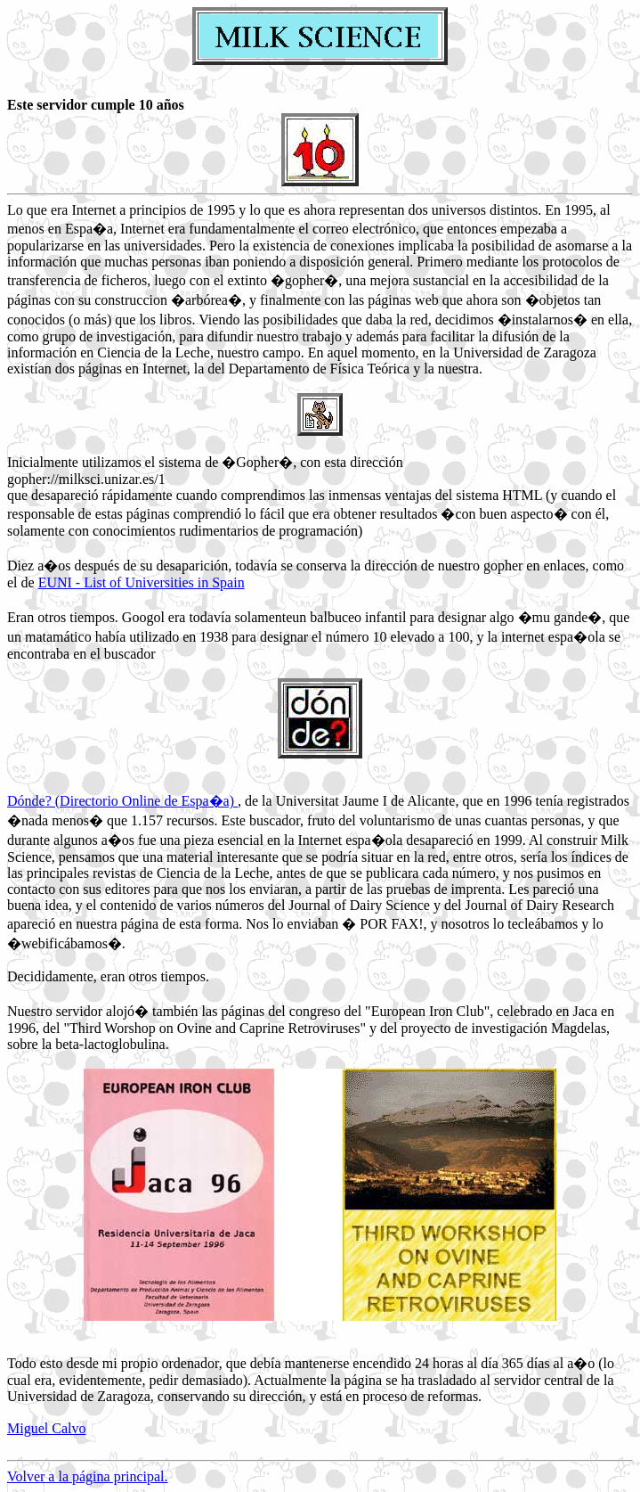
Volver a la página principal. (87, 1476)
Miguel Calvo (46, 1428)
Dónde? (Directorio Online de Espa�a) (122, 800)
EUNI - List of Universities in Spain (141, 582)
